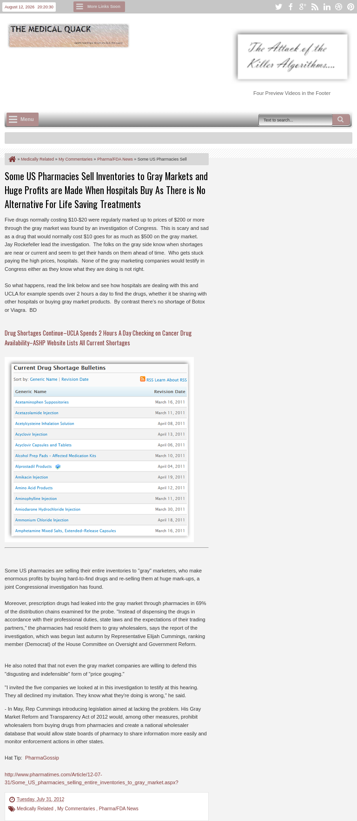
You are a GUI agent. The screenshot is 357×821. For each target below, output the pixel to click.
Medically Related (36, 808)
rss (315, 6)
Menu (27, 119)
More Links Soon (103, 6)
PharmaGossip (42, 757)
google (303, 6)
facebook (290, 6)
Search (341, 119)
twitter (278, 6)
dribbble (339, 6)
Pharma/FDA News (119, 808)
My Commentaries (76, 808)
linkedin (327, 6)
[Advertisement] (174, 75)
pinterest (351, 6)
